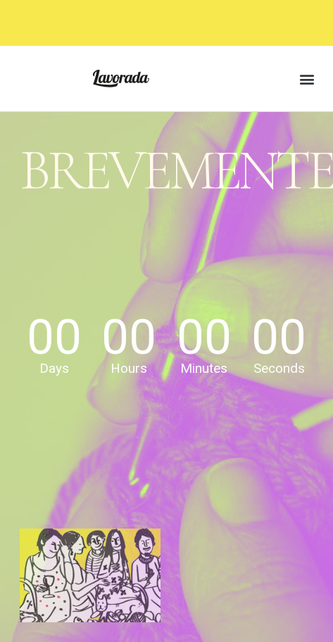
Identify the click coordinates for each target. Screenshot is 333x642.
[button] (307, 78)
